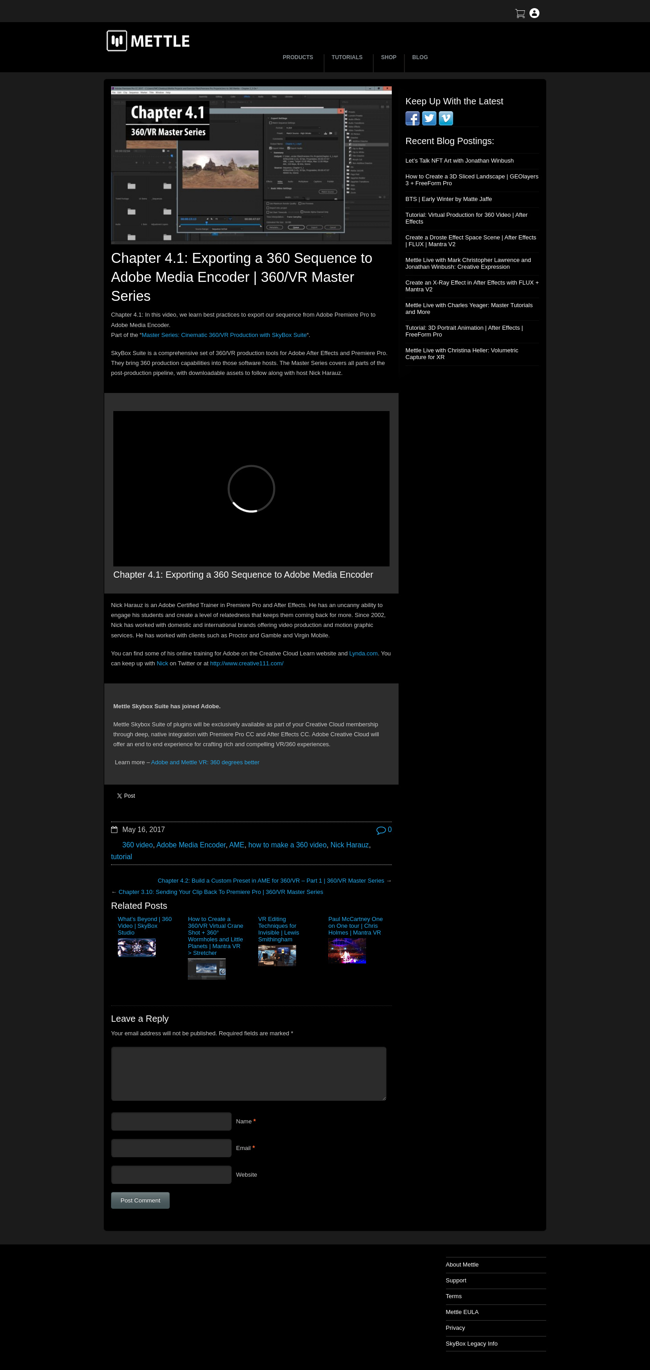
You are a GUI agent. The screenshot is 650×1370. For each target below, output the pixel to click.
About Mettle (462, 1264)
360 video (137, 845)
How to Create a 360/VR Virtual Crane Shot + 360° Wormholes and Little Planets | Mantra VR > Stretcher (215, 936)
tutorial (121, 856)
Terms (454, 1296)
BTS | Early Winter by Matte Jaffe (448, 199)
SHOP (388, 57)
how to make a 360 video (287, 845)
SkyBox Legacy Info (472, 1343)
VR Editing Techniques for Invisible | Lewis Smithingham (278, 929)
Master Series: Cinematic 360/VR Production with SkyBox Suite (224, 335)
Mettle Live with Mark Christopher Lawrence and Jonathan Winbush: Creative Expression (468, 263)
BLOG (420, 57)
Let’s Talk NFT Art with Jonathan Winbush (459, 160)
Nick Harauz (349, 845)
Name (244, 1121)
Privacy (455, 1327)
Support (456, 1280)
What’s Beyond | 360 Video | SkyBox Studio (145, 926)
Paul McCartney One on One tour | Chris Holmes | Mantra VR (355, 926)
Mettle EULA (462, 1312)
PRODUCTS (299, 57)
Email (243, 1148)
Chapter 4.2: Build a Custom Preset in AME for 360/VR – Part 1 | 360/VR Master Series (271, 880)
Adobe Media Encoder (190, 845)
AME (237, 845)
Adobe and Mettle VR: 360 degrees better (205, 762)
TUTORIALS (348, 57)
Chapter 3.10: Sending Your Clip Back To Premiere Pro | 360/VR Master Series (221, 891)
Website (246, 1174)
